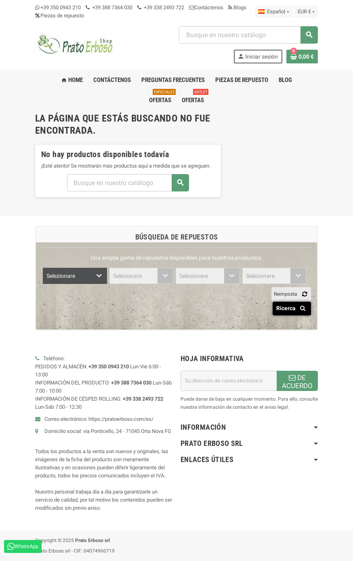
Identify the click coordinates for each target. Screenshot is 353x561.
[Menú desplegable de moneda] (306, 12)
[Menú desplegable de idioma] (273, 12)
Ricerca (292, 308)
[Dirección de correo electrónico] (229, 381)
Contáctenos (206, 7)
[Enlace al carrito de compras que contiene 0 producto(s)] (302, 56)
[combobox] (248, 35)
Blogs (237, 7)
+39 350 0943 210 (60, 7)
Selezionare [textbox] (60, 276)
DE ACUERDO (297, 382)
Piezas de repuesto (59, 16)
